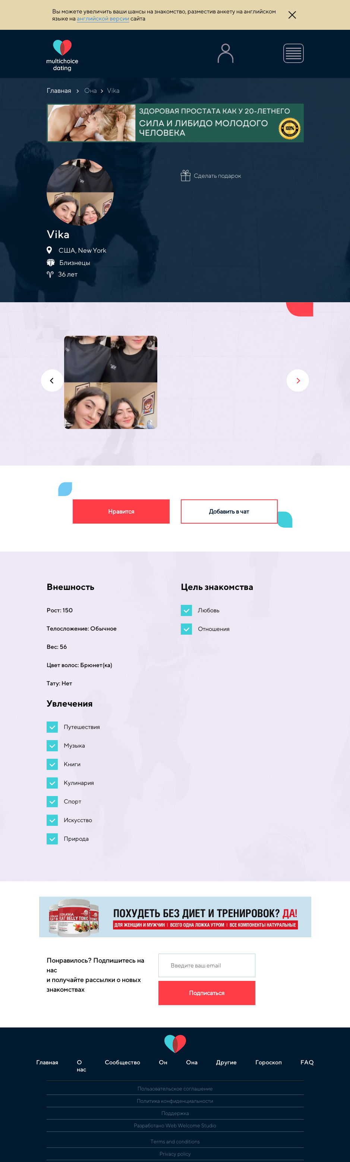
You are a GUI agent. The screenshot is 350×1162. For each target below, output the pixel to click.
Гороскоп (268, 1062)
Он (163, 1062)
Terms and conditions (175, 1141)
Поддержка (175, 1113)
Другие (226, 1062)
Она (90, 90)
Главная (59, 90)
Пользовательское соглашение (175, 1089)
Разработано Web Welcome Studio (175, 1125)
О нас (81, 1066)
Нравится (121, 511)
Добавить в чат (229, 511)
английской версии (103, 18)
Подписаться (206, 993)
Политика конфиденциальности (175, 1101)
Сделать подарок (217, 175)
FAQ (307, 1062)
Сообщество (122, 1062)
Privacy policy (175, 1154)
